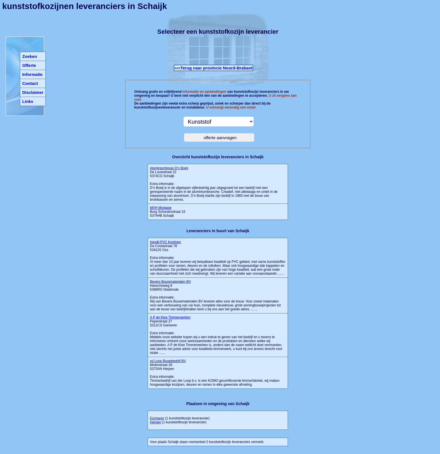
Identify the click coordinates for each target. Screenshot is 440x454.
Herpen (155, 422)
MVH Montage (160, 208)
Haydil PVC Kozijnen (165, 242)
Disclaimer (32, 92)
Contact (30, 83)
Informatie (32, 74)
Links (27, 101)
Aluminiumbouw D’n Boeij (169, 168)
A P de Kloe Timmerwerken (170, 317)
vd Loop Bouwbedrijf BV (168, 361)
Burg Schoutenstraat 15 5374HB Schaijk (167, 212)
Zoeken (29, 56)
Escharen (157, 418)
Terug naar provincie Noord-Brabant (216, 67)
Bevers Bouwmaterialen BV (170, 282)
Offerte (29, 65)
